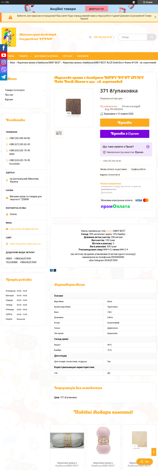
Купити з (125, 133)
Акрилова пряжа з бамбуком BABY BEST (39, 62)
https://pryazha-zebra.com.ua (25, 243)
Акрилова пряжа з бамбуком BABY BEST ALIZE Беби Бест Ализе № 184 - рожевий (103, 465)
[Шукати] (151, 37)
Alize (12, 62)
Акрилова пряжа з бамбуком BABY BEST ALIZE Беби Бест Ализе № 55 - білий (67, 465)
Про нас (67, 56)
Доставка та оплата (46, 56)
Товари (23, 56)
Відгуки (9, 99)
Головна (9, 56)
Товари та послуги (15, 90)
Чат (144, 461)
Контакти (82, 56)
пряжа (109, 231)
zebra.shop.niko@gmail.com (24, 229)
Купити (125, 123)
